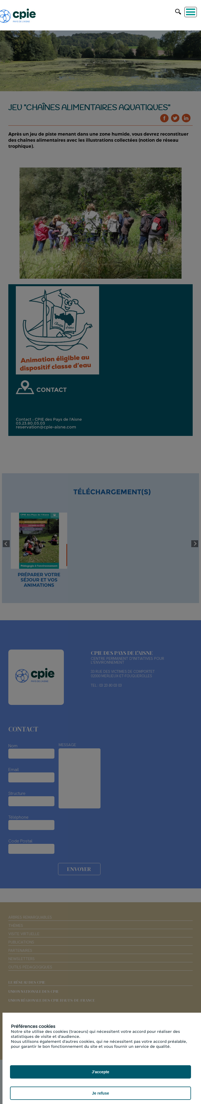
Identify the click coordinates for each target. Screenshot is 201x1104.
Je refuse (100, 1093)
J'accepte (100, 1072)
